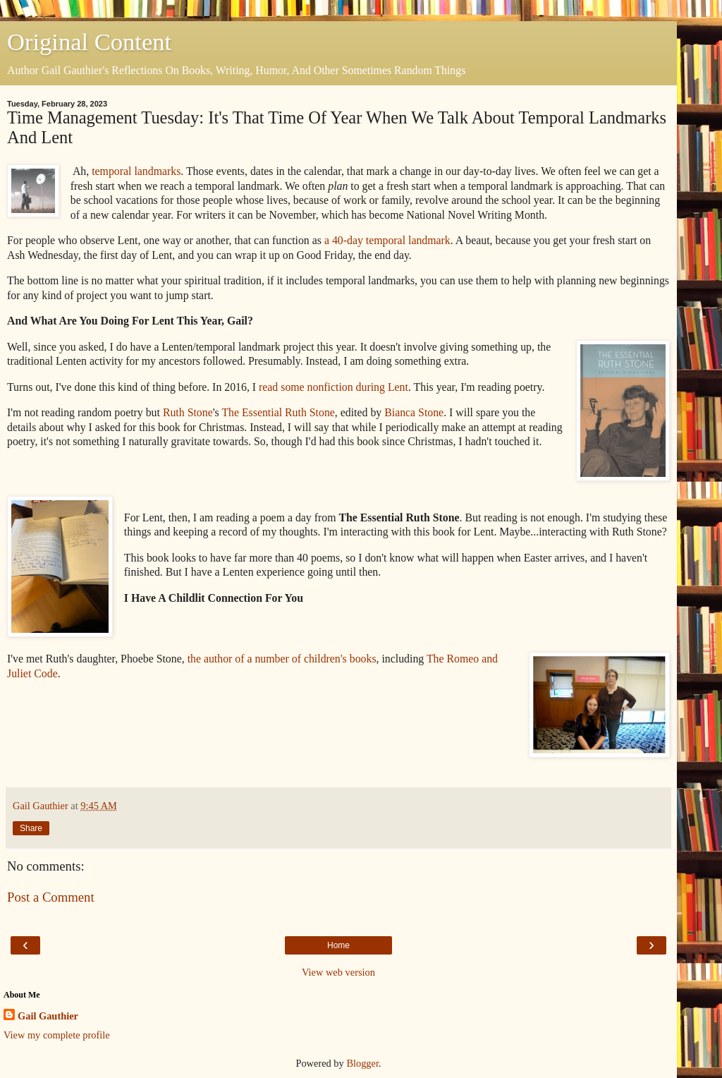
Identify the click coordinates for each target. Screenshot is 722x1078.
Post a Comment (50, 897)
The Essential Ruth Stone (277, 412)
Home (338, 945)
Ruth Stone (188, 412)
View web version (338, 972)
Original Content (89, 41)
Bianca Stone (413, 412)
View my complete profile (57, 1035)
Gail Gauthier (48, 1016)
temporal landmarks (136, 171)
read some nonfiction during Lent (333, 387)
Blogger (362, 1063)
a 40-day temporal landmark (386, 240)
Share (31, 828)
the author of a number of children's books (282, 659)
